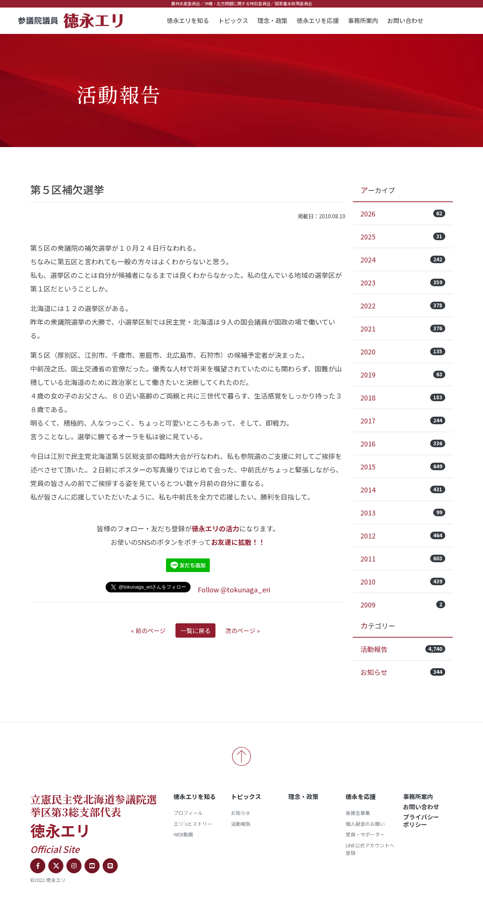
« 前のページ (148, 630)
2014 (402, 489)
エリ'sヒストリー (193, 823)
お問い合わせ (405, 20)
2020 (402, 351)
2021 (402, 328)
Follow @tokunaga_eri (234, 589)
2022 (402, 305)
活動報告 (402, 649)
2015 (402, 466)
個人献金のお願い (365, 823)
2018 (402, 397)
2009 (402, 604)
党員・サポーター (365, 834)
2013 (402, 512)
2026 (402, 213)
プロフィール (188, 812)
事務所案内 (363, 20)
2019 (402, 374)
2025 (402, 236)
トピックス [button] (233, 20)
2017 (402, 420)
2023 (402, 282)
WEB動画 (183, 834)
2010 (402, 581)
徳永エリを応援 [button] (318, 20)
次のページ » (242, 630)
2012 (402, 535)
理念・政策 (272, 20)
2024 (402, 259)
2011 (402, 558)
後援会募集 (358, 812)
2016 (402, 443)
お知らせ (402, 672)
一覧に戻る (195, 630)
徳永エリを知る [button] (188, 20)
